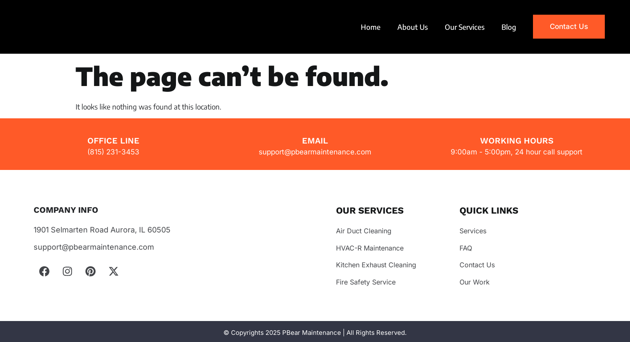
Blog (508, 26)
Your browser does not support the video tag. (70, 27)
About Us (412, 26)
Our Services (465, 26)
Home (371, 26)
